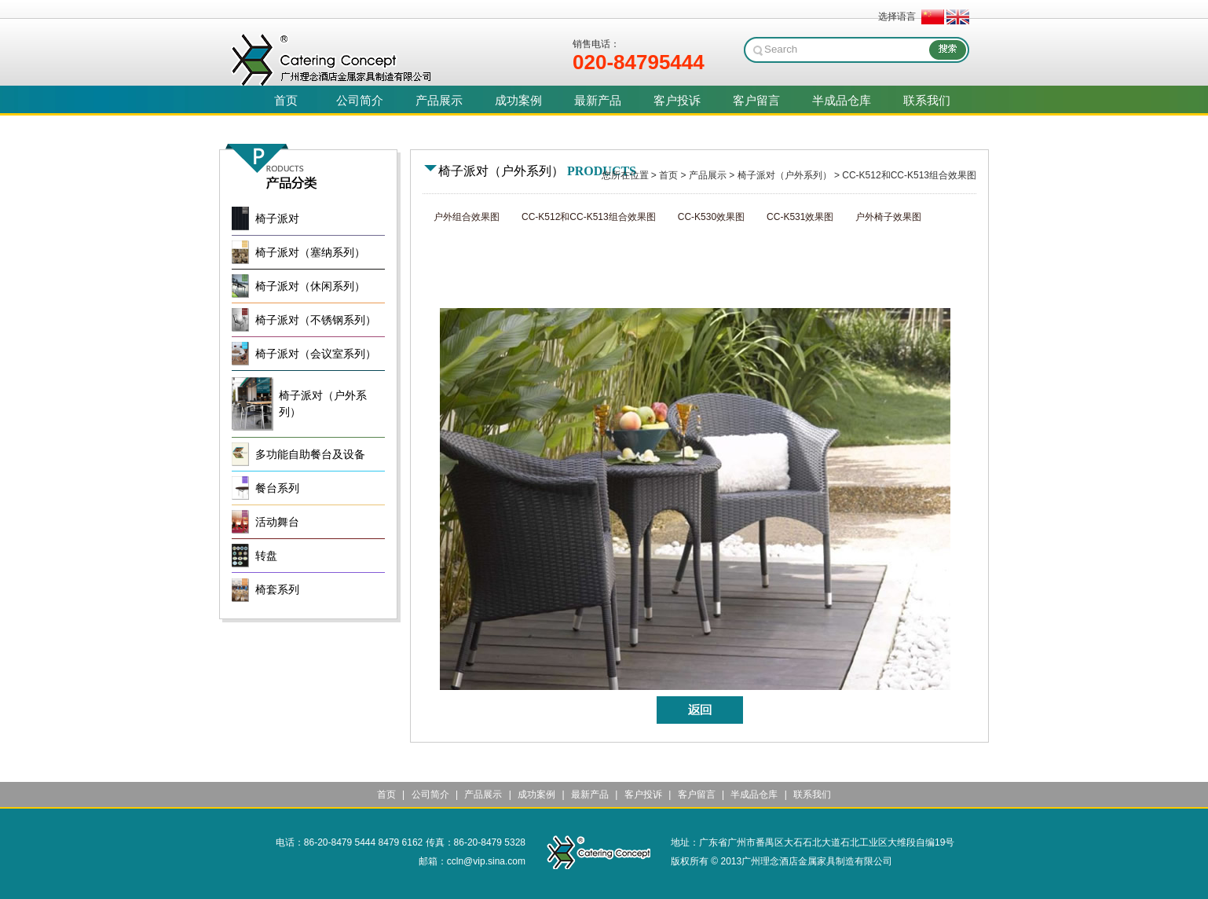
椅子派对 (277, 219)
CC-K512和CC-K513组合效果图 (909, 175)
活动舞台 (277, 522)
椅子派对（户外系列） (785, 175)
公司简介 (430, 794)
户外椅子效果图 (888, 216)
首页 (668, 175)
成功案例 (536, 794)
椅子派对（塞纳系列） (310, 253)
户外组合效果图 (467, 216)
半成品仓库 (754, 794)
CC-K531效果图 (800, 216)
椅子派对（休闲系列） (310, 286)
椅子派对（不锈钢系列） (315, 320)
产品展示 (708, 175)
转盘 (266, 556)
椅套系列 (277, 590)
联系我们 (812, 794)
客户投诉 (643, 794)
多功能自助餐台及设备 (310, 455)
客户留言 (697, 794)
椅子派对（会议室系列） (315, 354)
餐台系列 (277, 488)
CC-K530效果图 (711, 216)
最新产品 (590, 794)
